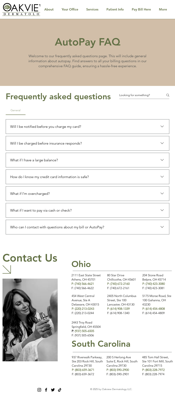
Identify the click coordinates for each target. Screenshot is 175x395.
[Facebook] (46, 389)
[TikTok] (59, 389)
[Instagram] (39, 389)
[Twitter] (52, 389)
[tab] (16, 110)
